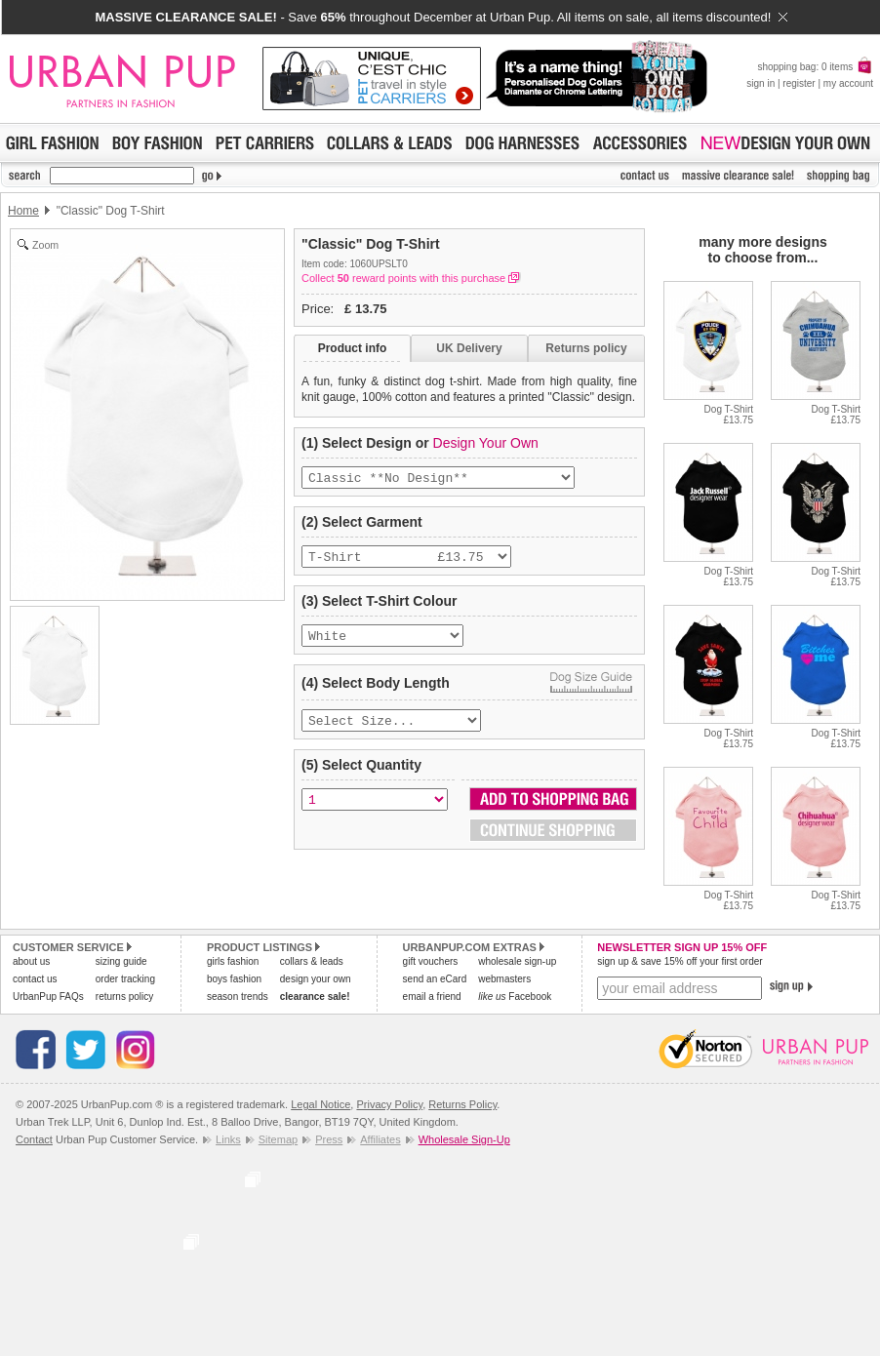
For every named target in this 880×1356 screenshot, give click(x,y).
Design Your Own (486, 443)
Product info (352, 348)
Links (228, 1139)
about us (31, 961)
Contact (34, 1139)
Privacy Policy (389, 1104)
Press (328, 1139)
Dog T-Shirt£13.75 (728, 414)
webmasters (504, 979)
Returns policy (585, 348)
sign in (760, 83)
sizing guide (121, 961)
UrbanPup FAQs (48, 996)
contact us (35, 979)
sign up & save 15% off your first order (679, 961)
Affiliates (380, 1139)
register (798, 83)
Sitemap (278, 1139)
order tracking (125, 979)
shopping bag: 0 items (815, 66)
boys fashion (234, 979)
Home (23, 211)
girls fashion (233, 961)
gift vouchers (431, 961)
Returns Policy (462, 1104)
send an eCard (435, 979)
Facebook (514, 996)
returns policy (124, 996)
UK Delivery (468, 348)
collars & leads (311, 961)
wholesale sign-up (517, 961)
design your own (315, 979)
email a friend (432, 996)
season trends (237, 996)
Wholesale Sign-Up (464, 1139)
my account (848, 83)
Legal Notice (320, 1104)
